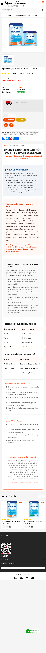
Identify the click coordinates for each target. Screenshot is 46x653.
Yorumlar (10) (14, 73)
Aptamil (33, 134)
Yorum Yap (23, 73)
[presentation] (39, 496)
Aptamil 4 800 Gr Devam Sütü (12, 521)
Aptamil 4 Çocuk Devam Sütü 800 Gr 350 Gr (22, 15)
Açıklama (5, 145)
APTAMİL (20, 87)
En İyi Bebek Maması (21, 134)
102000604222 (7, 134)
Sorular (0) (23, 145)
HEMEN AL (20, 120)
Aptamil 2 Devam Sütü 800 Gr (34, 521)
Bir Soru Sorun (31, 73)
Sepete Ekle (9, 120)
